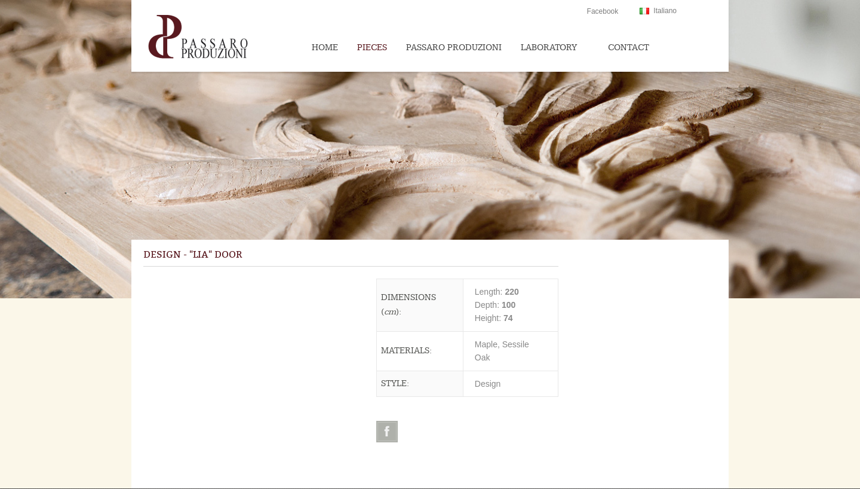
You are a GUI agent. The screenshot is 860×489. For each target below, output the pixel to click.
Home (325, 47)
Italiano (665, 11)
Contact (628, 47)
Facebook (603, 11)
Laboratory (549, 47)
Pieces (372, 47)
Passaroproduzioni (221, 36)
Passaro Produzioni (454, 47)
